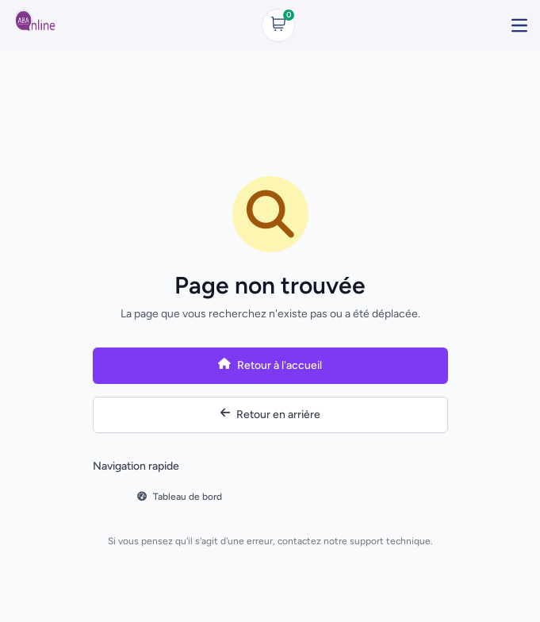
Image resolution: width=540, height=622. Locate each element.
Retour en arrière (270, 414)
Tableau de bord (179, 496)
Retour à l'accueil (270, 366)
